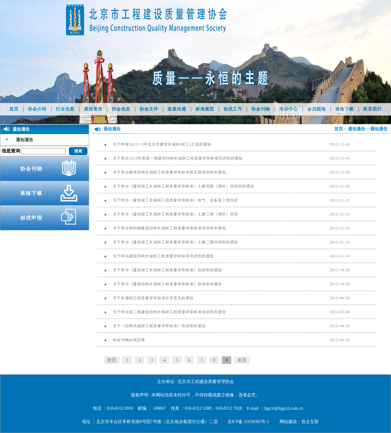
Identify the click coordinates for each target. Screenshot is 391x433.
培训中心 (288, 109)
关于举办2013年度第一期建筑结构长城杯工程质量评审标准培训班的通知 (170, 158)
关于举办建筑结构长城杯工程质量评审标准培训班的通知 (155, 256)
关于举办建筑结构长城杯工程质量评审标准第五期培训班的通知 (161, 172)
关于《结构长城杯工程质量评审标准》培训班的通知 (151, 326)
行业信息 (65, 109)
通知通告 (93, 109)
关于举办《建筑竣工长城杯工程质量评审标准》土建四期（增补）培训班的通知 (175, 186)
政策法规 (177, 109)
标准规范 (205, 109)
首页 (14, 109)
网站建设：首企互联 (299, 421)
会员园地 (316, 109)
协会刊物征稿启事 (121, 340)
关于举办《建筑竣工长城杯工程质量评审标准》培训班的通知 (159, 270)
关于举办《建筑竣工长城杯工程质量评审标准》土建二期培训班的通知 (167, 242)
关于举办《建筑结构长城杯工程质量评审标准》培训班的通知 (159, 284)
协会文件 (149, 109)
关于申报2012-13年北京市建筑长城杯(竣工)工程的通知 (154, 144)
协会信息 (121, 109)
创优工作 (232, 109)
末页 (242, 360)
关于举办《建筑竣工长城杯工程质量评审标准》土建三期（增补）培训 (167, 214)
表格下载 (344, 109)
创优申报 (31, 217)
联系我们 (372, 109)
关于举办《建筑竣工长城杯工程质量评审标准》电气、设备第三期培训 (167, 200)
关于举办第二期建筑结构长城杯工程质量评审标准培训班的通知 (161, 312)
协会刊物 (260, 109)
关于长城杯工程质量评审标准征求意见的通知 (145, 298)
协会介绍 (37, 109)
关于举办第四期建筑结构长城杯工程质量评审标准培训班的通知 (161, 228)
